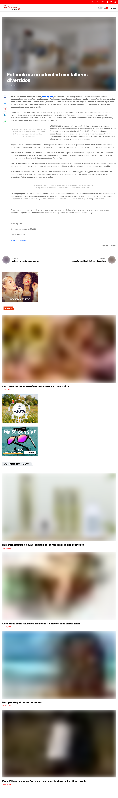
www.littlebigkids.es (19, 240)
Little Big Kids (47, 96)
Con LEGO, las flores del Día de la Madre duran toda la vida (35, 386)
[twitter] (111, 2)
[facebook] (107, 2)
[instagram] (115, 2)
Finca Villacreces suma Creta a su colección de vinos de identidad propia (44, 781)
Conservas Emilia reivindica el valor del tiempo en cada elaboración (41, 623)
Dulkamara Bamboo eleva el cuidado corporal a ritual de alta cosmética (43, 544)
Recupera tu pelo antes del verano (22, 702)
